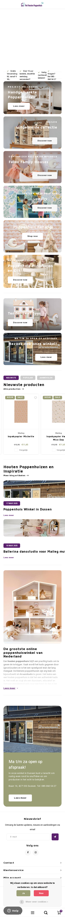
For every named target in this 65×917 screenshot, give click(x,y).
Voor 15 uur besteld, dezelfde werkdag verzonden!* (27, 75)
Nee (41, 893)
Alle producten (13, 389)
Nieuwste (11, 377)
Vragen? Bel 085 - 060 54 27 (52, 75)
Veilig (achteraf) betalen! (42, 75)
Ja (23, 893)
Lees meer (8, 515)
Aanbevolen (46, 377)
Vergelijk (23, 450)
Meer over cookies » (37, 901)
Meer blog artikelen (16, 475)
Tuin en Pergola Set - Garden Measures (21, 438)
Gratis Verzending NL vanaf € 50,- (12, 75)
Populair (28, 377)
